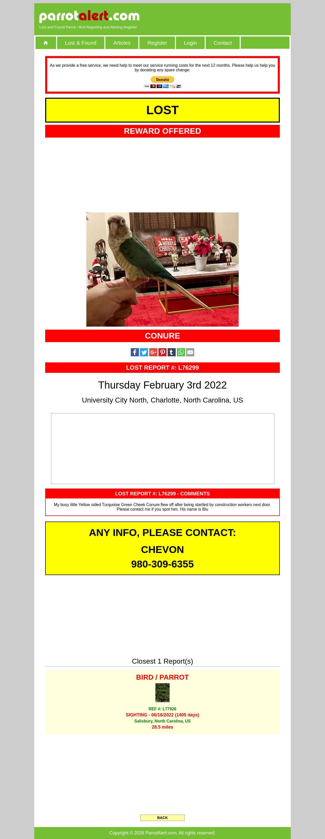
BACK (162, 818)
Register (157, 43)
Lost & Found (80, 43)
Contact (223, 43)
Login (190, 43)
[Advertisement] (227, 16)
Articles (122, 43)
